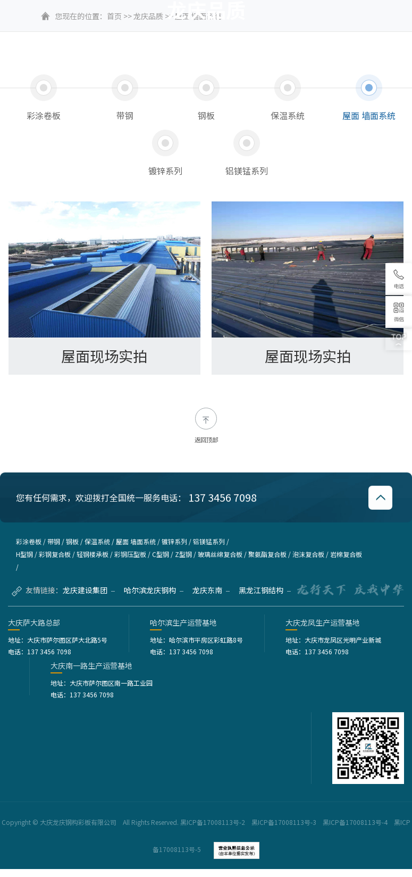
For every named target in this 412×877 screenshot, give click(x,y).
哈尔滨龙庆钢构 (153, 598)
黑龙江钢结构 (265, 598)
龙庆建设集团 (89, 598)
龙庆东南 (211, 598)
